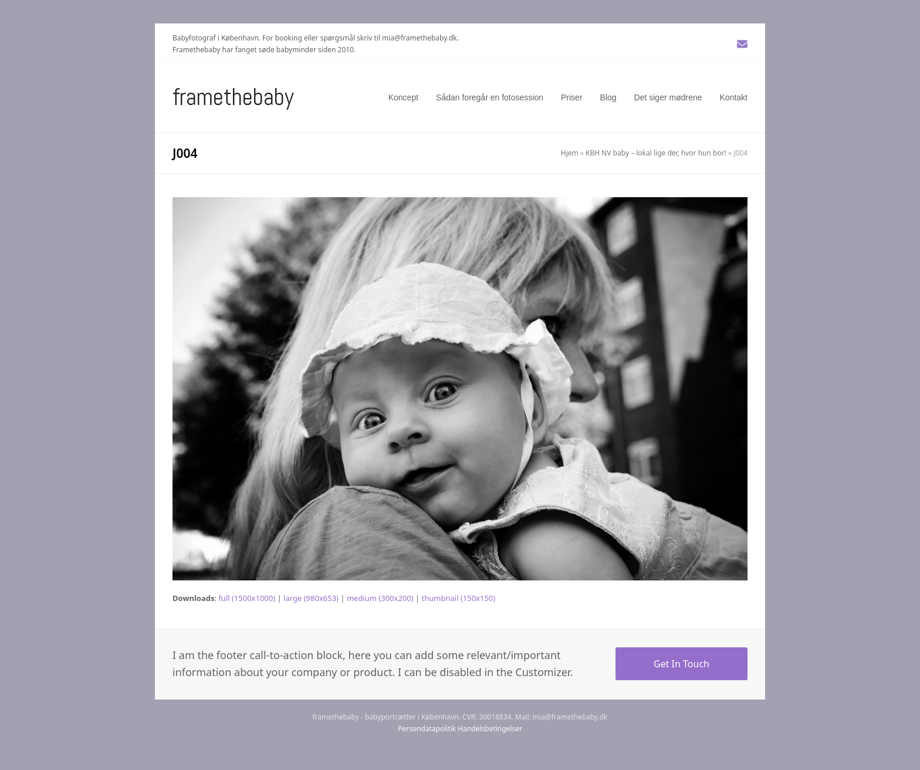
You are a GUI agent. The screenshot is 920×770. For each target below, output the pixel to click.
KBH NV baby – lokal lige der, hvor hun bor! (656, 153)
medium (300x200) (380, 598)
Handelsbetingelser (490, 729)
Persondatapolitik (427, 729)
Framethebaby (233, 97)
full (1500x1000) (246, 598)
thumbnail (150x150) (459, 598)
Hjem (570, 153)
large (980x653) (311, 598)
